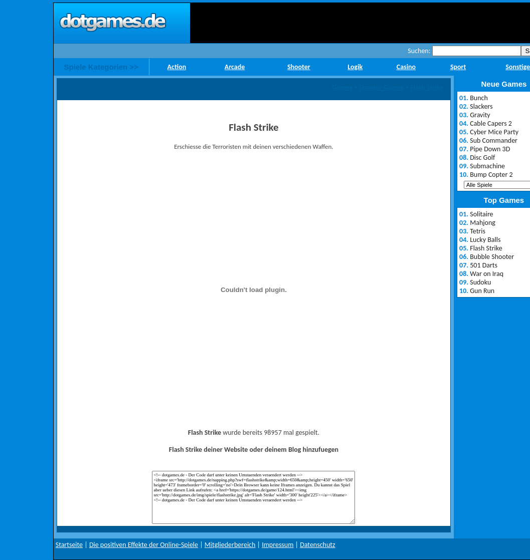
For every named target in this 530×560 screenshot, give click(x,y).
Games (342, 87)
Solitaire (481, 214)
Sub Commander (493, 140)
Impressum (277, 544)
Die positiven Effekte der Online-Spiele (143, 544)
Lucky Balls (485, 239)
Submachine (487, 166)
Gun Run (482, 291)
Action (177, 67)
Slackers (481, 106)
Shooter (298, 67)
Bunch (479, 98)
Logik (355, 67)
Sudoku (480, 282)
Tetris (477, 231)
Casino (406, 67)
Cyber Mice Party (494, 132)
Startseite (69, 544)
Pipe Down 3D (490, 149)
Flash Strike (426, 87)
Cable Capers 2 (491, 123)
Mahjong (482, 222)
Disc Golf (482, 157)
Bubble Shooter (492, 256)
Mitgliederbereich (230, 544)
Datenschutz (317, 544)
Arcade (235, 67)
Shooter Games (381, 87)
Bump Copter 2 (491, 174)
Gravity (480, 115)
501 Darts (483, 265)
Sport (458, 67)
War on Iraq (486, 273)
